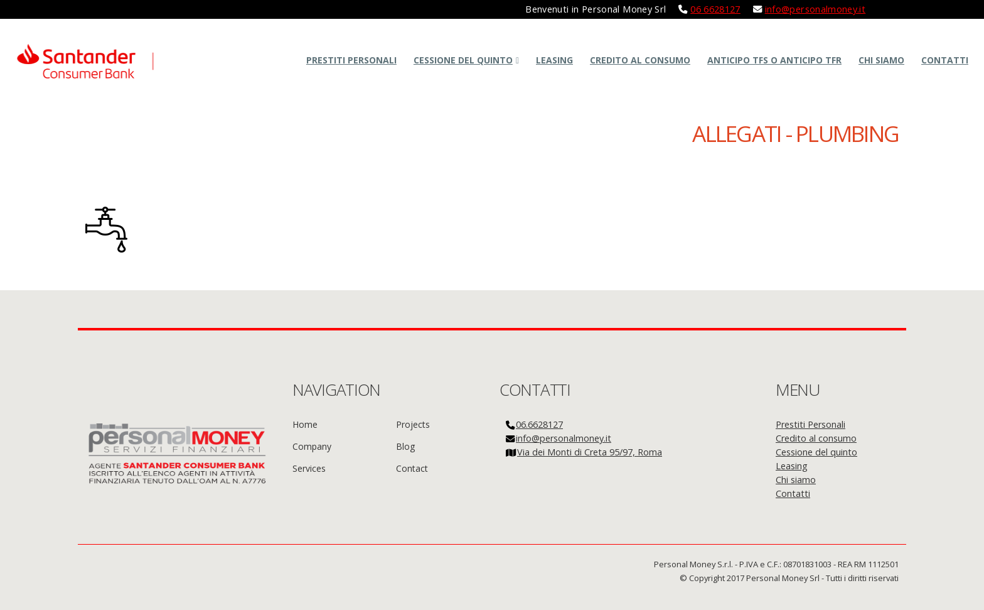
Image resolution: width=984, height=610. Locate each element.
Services (309, 468)
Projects (413, 424)
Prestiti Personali (351, 60)
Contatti (944, 60)
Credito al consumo (640, 60)
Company (311, 446)
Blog (405, 446)
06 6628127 (715, 9)
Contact (412, 468)
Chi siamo (881, 60)
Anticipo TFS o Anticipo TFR (774, 60)
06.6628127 (539, 424)
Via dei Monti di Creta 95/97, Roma (589, 452)
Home (305, 424)
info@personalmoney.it (815, 9)
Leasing (554, 60)
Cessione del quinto (463, 60)
